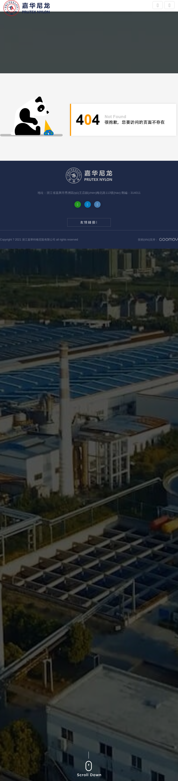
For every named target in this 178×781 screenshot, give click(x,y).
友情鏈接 (89, 222)
